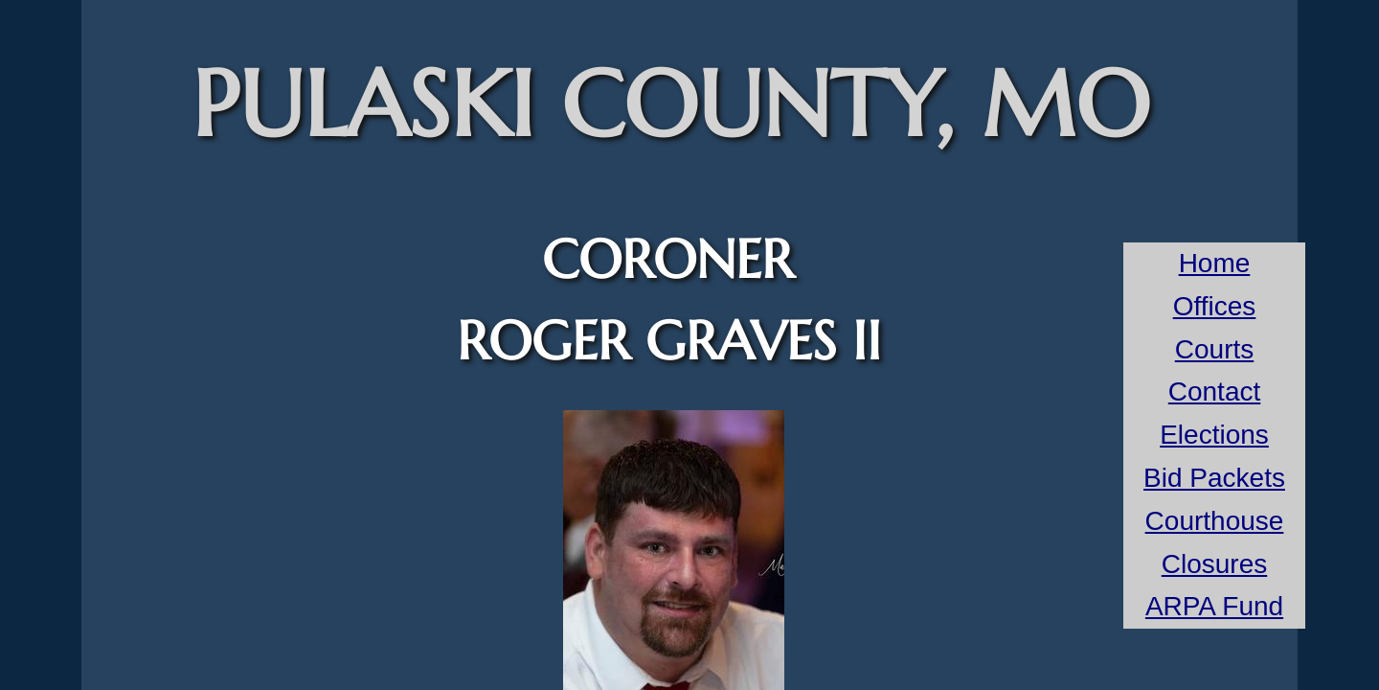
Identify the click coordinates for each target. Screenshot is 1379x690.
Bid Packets (1214, 478)
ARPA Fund (1214, 606)
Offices (1214, 306)
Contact (1214, 391)
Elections (1214, 434)
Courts (1214, 349)
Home (1215, 263)
